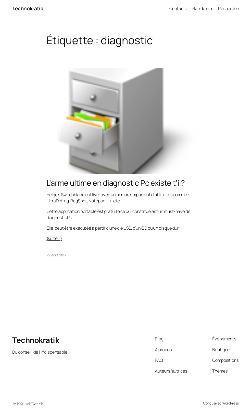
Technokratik (27, 8)
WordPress (230, 403)
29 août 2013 (56, 255)
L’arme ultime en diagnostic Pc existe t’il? (116, 183)
